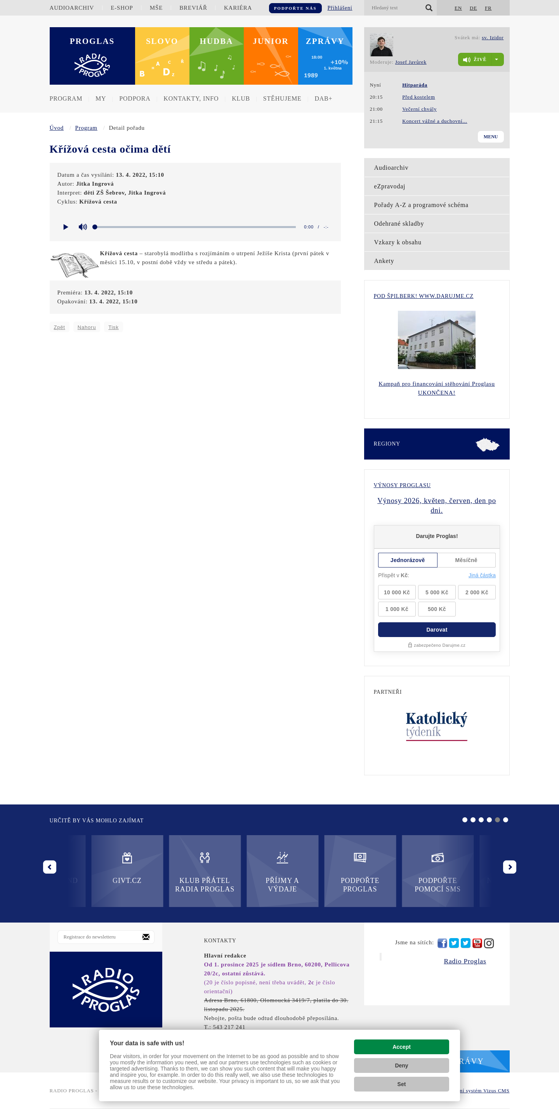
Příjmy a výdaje (163, 872)
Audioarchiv (72, 8)
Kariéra (238, 8)
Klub (241, 98)
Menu (491, 136)
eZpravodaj (390, 186)
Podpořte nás (295, 8)
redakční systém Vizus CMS (476, 1090)
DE (473, 8)
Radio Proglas (465, 961)
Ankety (384, 261)
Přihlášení (340, 8)
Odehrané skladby (399, 223)
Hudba (216, 41)
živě (474, 60)
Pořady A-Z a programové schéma (421, 205)
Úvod (57, 128)
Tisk (113, 327)
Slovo (162, 41)
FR (488, 8)
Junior (271, 41)
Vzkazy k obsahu (398, 242)
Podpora (134, 98)
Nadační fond (396, 867)
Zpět (59, 327)
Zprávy (325, 41)
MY (100, 98)
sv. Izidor (492, 37)
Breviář (193, 8)
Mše (156, 8)
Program (66, 98)
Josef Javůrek (411, 62)
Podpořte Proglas (240, 872)
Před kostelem (418, 97)
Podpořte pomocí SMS (318, 872)
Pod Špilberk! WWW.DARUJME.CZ (424, 296)
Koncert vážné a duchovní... (434, 121)
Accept (401, 1047)
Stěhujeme (282, 98)
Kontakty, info (191, 98)
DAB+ (323, 98)
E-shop (122, 8)
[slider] (195, 227)
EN (458, 8)
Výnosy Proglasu (402, 485)
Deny (401, 1065)
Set (402, 1084)
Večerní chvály (419, 109)
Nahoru (87, 327)
